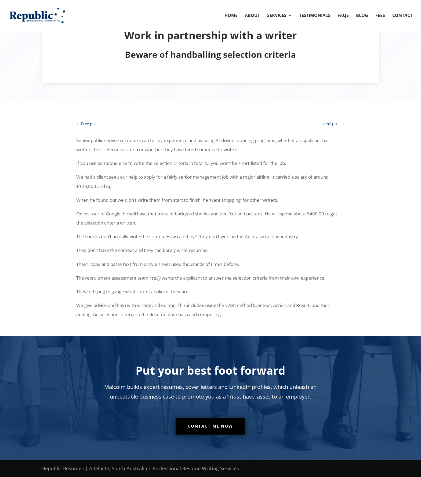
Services (276, 15)
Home (231, 15)
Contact (402, 15)
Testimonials (314, 15)
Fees (380, 15)
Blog (362, 15)
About (252, 15)
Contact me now (210, 426)
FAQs (343, 15)
